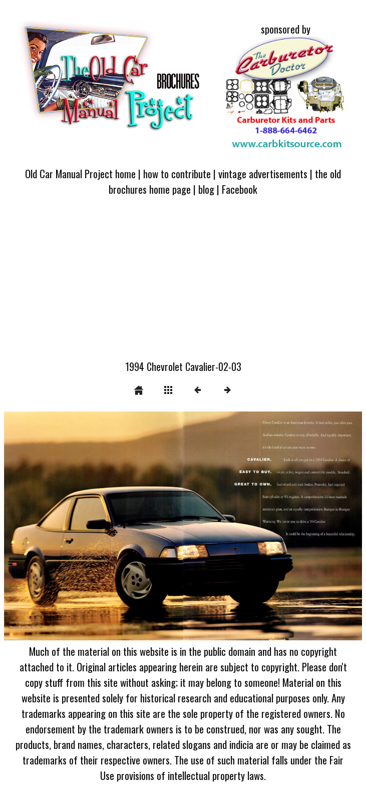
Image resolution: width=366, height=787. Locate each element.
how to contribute (177, 173)
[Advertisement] (183, 284)
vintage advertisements (262, 173)
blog (206, 189)
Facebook (239, 189)
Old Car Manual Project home (80, 173)
